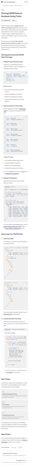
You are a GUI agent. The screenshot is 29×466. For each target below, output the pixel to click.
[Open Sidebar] (27, 2)
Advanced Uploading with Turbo (12, 226)
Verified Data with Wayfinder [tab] (18, 329)
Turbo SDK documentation (13, 228)
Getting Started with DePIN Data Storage (12, 56)
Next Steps (5, 379)
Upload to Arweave (10, 178)
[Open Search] (24, 2)
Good (13, 447)
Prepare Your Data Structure (13, 62)
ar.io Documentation (8, 2)
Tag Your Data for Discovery (13, 106)
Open (14, 20)
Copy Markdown (6, 20)
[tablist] (16, 186)
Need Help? (6, 434)
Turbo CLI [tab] (13, 186)
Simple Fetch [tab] (8, 329)
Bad (20, 447)
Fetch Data (9, 372)
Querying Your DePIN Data (12, 234)
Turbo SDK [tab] (7, 186)
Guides (2, 10)
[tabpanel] (16, 205)
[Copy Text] (26, 72)
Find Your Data (8, 238)
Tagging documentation (12, 173)
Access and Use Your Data (12, 318)
